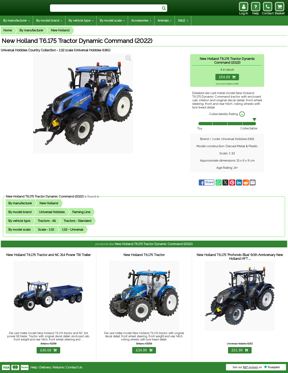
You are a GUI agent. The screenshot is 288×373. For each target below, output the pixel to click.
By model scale (19, 229)
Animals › (164, 20)
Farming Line (81, 212)
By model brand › (49, 20)
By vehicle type (19, 221)
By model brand (19, 212)
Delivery (45, 367)
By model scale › (112, 20)
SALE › (183, 20)
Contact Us (74, 367)
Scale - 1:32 (46, 229)
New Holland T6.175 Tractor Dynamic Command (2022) (45, 196)
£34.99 (144, 350)
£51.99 (240, 350)
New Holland (60, 30)
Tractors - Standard (77, 221)
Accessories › (141, 20)
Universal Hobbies (52, 212)
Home (7, 30)
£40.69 (48, 350)
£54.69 (227, 77)
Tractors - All (47, 221)
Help (34, 367)
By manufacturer (31, 30)
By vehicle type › (81, 20)
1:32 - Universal (72, 229)
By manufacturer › (16, 20)
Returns (58, 367)
